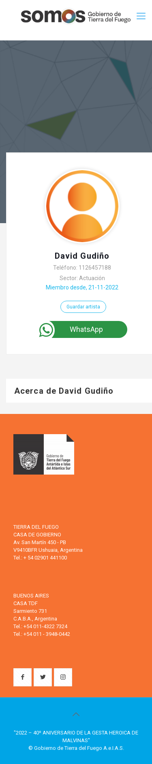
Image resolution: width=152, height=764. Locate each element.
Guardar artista (83, 307)
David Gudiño (82, 256)
